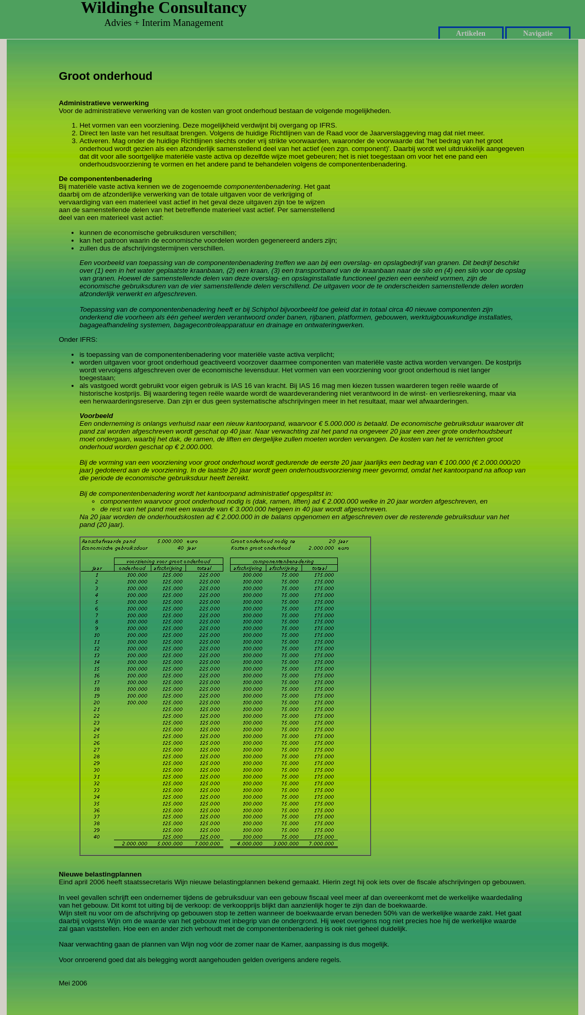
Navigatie (538, 33)
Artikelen (471, 33)
